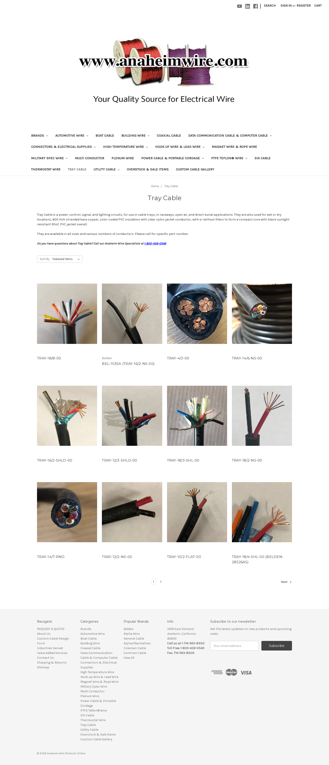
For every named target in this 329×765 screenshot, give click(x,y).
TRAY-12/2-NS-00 (117, 557)
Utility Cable (106, 169)
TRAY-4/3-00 (178, 358)
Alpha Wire (132, 634)
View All (129, 658)
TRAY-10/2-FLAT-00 (184, 557)
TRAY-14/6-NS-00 (247, 358)
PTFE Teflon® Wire (229, 158)
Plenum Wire (122, 158)
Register (304, 6)
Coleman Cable (135, 648)
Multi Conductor (89, 158)
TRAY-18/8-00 (49, 358)
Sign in (286, 6)
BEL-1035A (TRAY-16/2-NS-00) (128, 363)
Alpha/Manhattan (137, 643)
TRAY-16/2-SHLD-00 (54, 460)
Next (286, 582)
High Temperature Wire (125, 147)
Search (270, 6)
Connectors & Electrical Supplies (63, 147)
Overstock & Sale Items (148, 169)
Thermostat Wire (46, 169)
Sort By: (45, 259)
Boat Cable (105, 135)
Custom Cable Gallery (195, 169)
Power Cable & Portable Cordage (172, 158)
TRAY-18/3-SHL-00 (183, 460)
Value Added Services (52, 653)
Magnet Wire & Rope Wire (234, 147)
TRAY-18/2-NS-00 (247, 460)
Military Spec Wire (49, 158)
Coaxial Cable (169, 135)
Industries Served (50, 648)
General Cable (134, 638)
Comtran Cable (135, 653)
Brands (39, 135)
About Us (43, 634)
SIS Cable (263, 158)
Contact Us (45, 658)
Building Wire (135, 135)
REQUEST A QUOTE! (50, 629)
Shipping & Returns (52, 662)
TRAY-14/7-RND (50, 557)
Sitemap (43, 667)
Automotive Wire (71, 135)
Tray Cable (77, 169)
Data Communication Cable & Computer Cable (230, 135)
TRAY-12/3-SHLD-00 (119, 460)
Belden (129, 629)
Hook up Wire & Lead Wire (179, 147)
